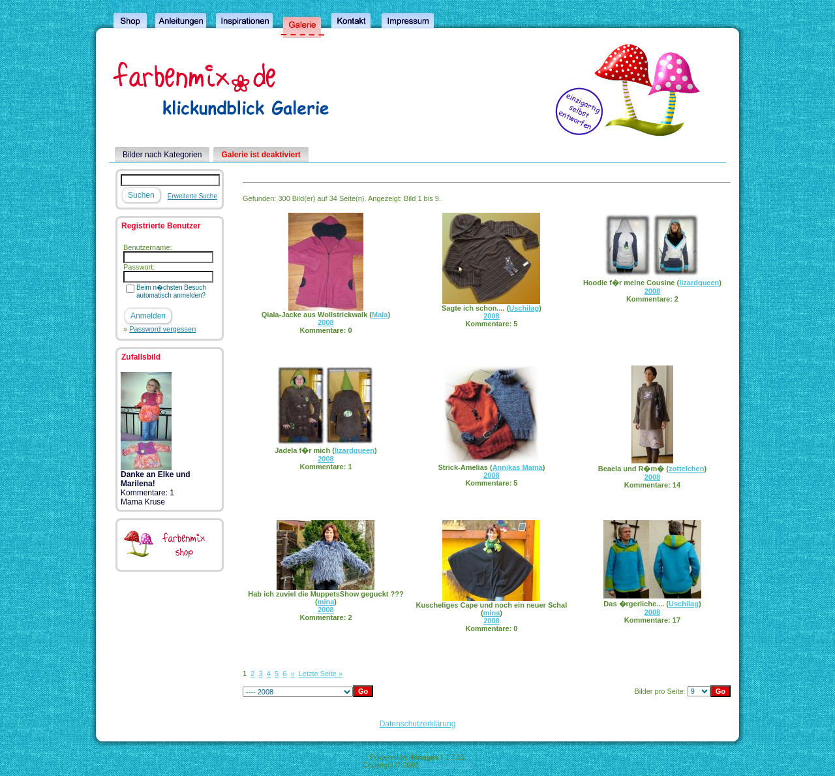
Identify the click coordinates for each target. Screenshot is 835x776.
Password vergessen (162, 329)
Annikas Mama (518, 467)
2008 (325, 322)
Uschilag (524, 308)
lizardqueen (699, 283)
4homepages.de (446, 765)
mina (326, 602)
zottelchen (686, 469)
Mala (379, 314)
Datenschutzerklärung (418, 723)
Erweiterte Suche (192, 196)
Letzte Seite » (320, 673)
